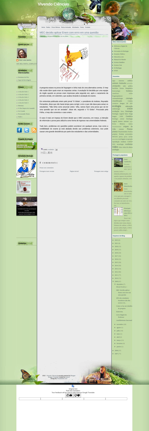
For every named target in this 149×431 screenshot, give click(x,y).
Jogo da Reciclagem (24, 80)
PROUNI (115, 137)
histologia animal (118, 119)
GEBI (121, 116)
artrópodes (116, 86)
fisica (122, 111)
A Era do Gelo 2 (23, 94)
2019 (116, 250)
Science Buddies (119, 62)
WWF (116, 71)
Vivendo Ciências (53, 4)
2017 (116, 256)
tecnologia (120, 144)
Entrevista (119, 312)
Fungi (131, 114)
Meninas (21, 105)
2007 (116, 354)
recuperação (129, 139)
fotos (126, 114)
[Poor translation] (77, 395)
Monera (122, 124)
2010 (116, 278)
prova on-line (128, 137)
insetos (120, 121)
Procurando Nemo (24, 114)
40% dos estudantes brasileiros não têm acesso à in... (123, 300)
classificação (117, 101)
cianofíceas (115, 93)
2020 (116, 246)
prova (121, 137)
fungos (114, 116)
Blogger (73, 375)
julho (118, 331)
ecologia (116, 106)
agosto (119, 327)
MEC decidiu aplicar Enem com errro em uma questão (69, 32)
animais (115, 83)
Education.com (119, 57)
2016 (116, 259)
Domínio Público (119, 54)
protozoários (129, 134)
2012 (116, 272)
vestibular (51, 149)
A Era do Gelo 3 (23, 97)
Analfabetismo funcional (124, 320)
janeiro (119, 346)
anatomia (121, 81)
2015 (116, 262)
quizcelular (115, 139)
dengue (122, 103)
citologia (129, 98)
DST (131, 103)
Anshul (68, 377)
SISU (113, 144)
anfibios (130, 81)
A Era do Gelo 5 (23, 103)
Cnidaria (130, 101)
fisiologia (129, 111)
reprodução (115, 142)
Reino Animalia (66, 27)
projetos (114, 134)
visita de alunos (127, 147)
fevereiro (119, 343)
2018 (116, 253)
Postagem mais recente (47, 171)
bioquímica (129, 88)
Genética (129, 116)
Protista (121, 134)
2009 (116, 281)
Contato (87, 27)
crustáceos (115, 103)
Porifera (130, 132)
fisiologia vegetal (118, 114)
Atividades (75, 27)
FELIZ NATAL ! (121, 287)
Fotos (82, 27)
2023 (116, 240)
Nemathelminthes (116, 126)
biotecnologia (116, 91)
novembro (120, 324)
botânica (129, 91)
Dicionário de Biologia (121, 51)
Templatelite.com (62, 378)
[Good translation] (69, 395)
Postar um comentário (47, 168)
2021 (116, 243)
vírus (120, 147)
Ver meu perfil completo (26, 63)
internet (126, 121)
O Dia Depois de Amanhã (26, 108)
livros (114, 124)
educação (129, 106)
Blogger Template (53, 377)
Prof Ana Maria (25, 60)
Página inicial (74, 171)
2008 (116, 350)
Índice (48, 27)
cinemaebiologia (117, 98)
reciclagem (121, 139)
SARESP (130, 142)
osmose (121, 129)
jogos (131, 121)
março (119, 340)
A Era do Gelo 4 (23, 100)
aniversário (130, 83)
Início (43, 27)
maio (118, 334)
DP (127, 103)
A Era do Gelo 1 (23, 92)
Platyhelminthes (122, 132)
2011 (116, 275)
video (115, 146)
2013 (116, 269)
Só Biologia (118, 68)
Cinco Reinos (56, 27)
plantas (115, 131)
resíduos (123, 142)
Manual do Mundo (120, 59)
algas (113, 81)
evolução (115, 111)
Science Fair (118, 65)
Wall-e (20, 117)
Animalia (122, 83)
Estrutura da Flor (23, 77)
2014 (116, 265)
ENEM (130, 109)
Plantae (130, 129)
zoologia (115, 149)
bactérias (115, 88)
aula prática (128, 86)
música (131, 124)
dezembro (120, 284)
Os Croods (21, 111)
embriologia (116, 109)
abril (118, 337)
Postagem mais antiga (101, 171)
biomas (122, 88)
